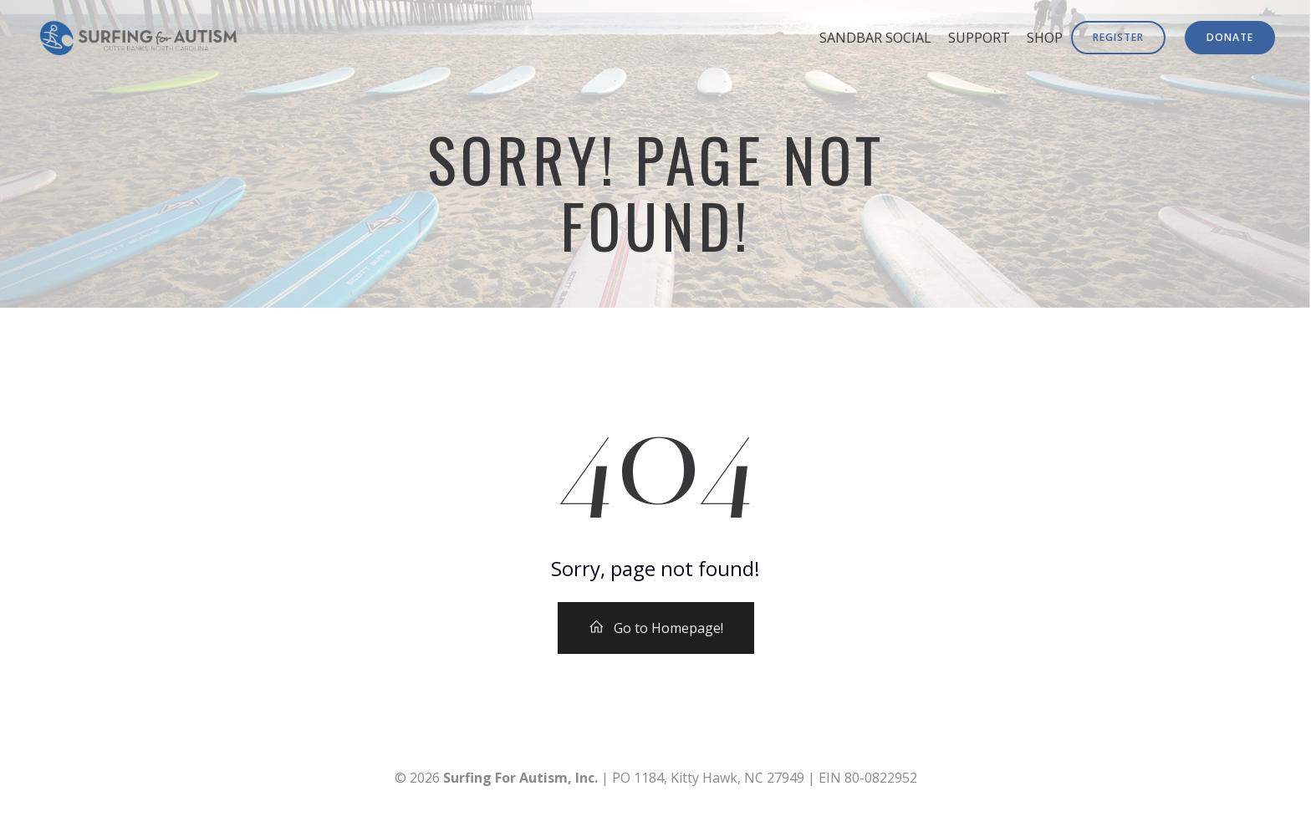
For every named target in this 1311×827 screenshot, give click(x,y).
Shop (1045, 37)
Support (979, 37)
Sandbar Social (875, 37)
